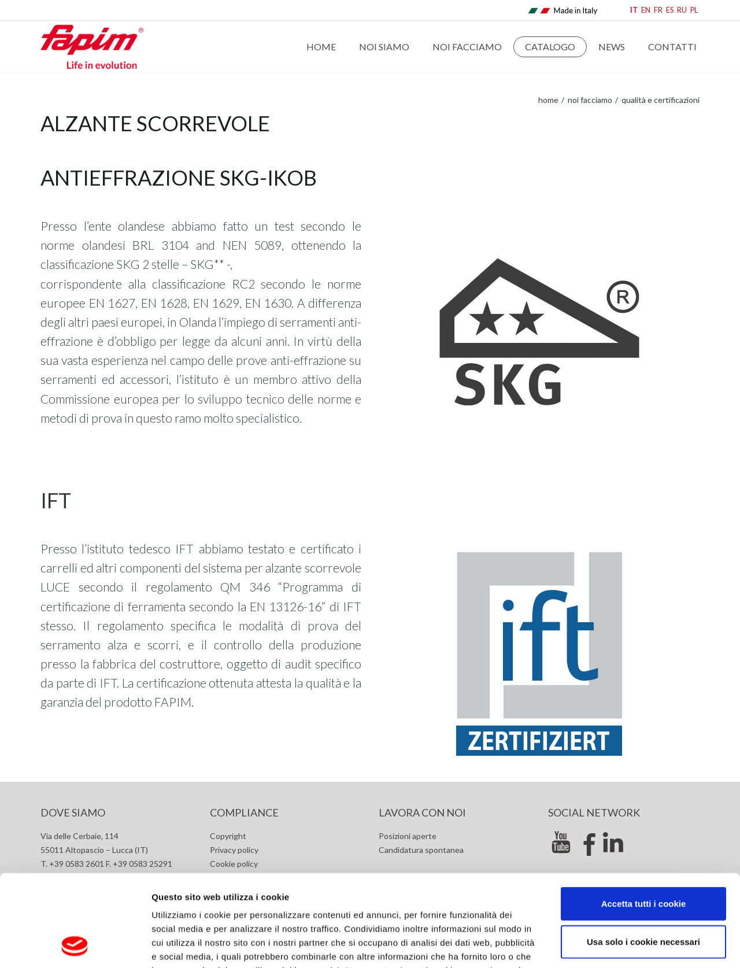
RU (682, 10)
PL (694, 10)
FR (658, 10)
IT (634, 10)
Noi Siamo (384, 46)
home (548, 100)
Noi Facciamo (467, 46)
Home (321, 46)
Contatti (672, 46)
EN (645, 10)
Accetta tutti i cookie (643, 817)
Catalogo (550, 46)
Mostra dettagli (614, 945)
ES (670, 10)
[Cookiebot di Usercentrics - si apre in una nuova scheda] (74, 945)
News (611, 46)
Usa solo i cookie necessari (643, 855)
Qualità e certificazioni (660, 100)
